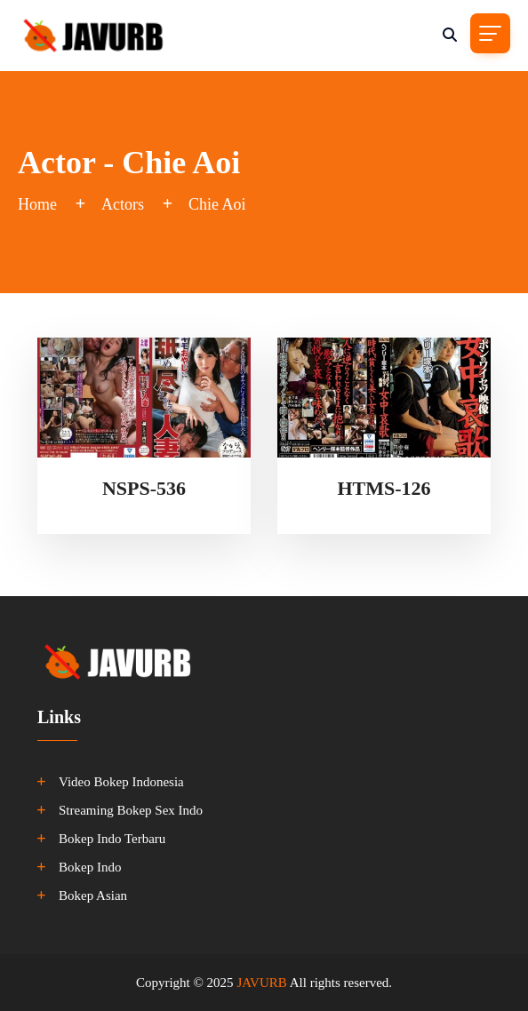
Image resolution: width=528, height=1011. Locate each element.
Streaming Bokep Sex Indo (131, 810)
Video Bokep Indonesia (121, 782)
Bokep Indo (90, 867)
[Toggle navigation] (490, 33)
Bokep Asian (93, 895)
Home (37, 204)
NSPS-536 (144, 488)
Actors (122, 204)
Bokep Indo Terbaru (112, 839)
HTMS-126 (383, 488)
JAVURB (261, 982)
